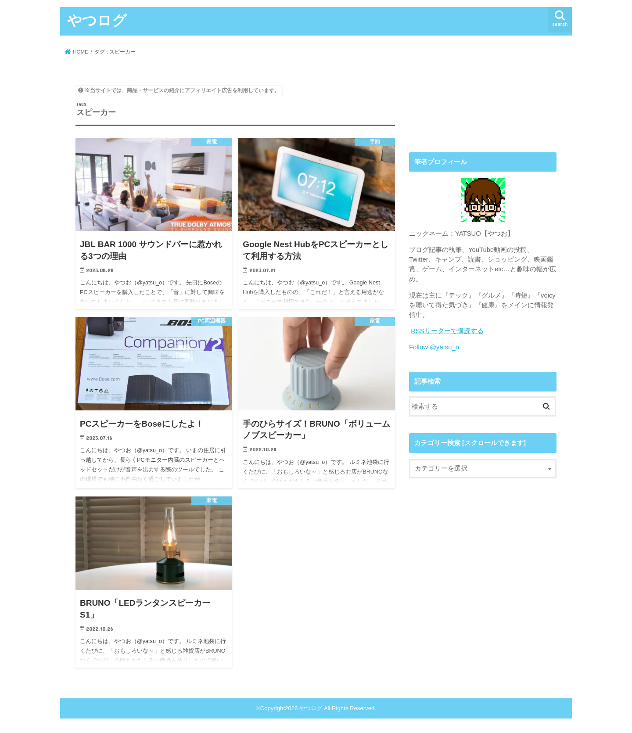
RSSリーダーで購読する (447, 330)
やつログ (97, 20)
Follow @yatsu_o (434, 347)
